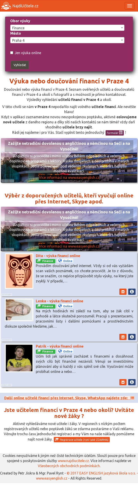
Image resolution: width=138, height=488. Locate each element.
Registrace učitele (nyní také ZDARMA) (81, 439)
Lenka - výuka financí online (59, 301)
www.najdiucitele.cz (73, 461)
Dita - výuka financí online (58, 256)
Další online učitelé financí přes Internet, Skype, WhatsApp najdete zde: (69, 398)
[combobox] (67, 28)
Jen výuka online (25, 53)
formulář (114, 132)
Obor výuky (20, 21)
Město (15, 33)
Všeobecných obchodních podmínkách (69, 466)
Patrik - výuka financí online (60, 346)
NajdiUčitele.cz (19, 6)
